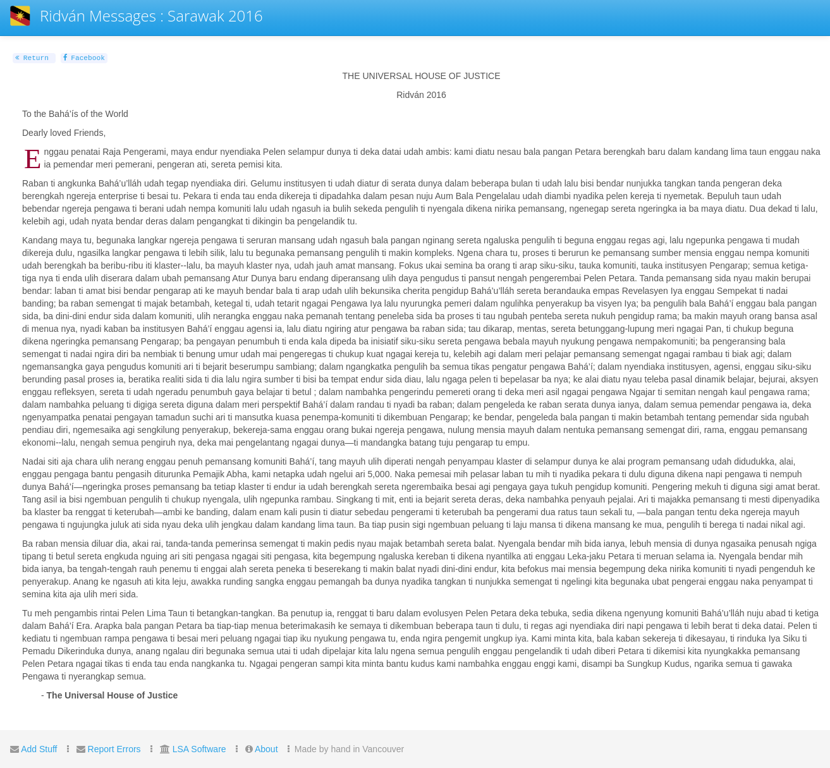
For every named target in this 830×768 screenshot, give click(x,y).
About (266, 749)
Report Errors (114, 749)
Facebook (84, 58)
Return (32, 58)
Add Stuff (39, 749)
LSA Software (199, 749)
